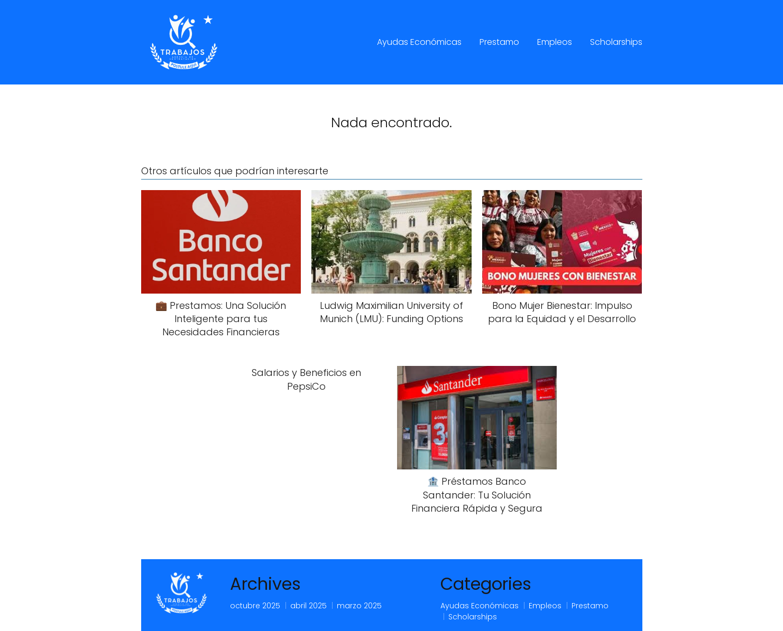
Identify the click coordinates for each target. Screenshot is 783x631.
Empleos (554, 42)
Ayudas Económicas (419, 42)
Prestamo (499, 42)
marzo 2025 (359, 605)
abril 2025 (308, 605)
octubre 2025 (255, 605)
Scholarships (616, 42)
